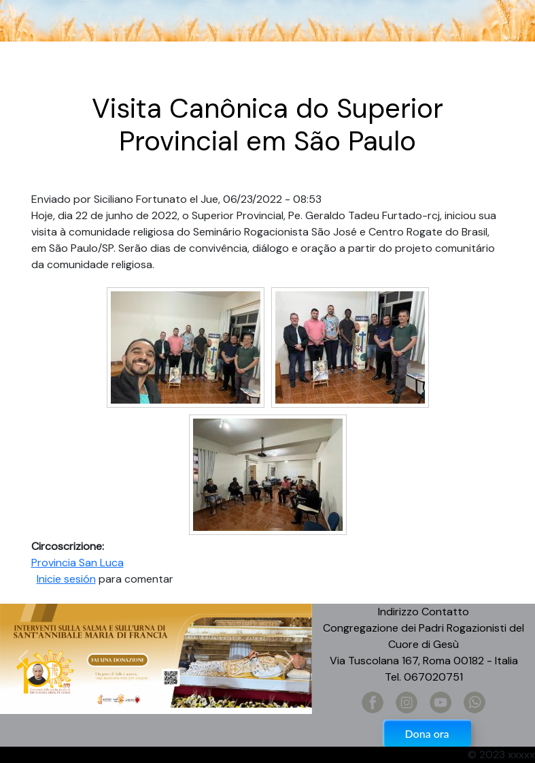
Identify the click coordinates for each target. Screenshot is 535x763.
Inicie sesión (66, 579)
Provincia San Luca (77, 562)
